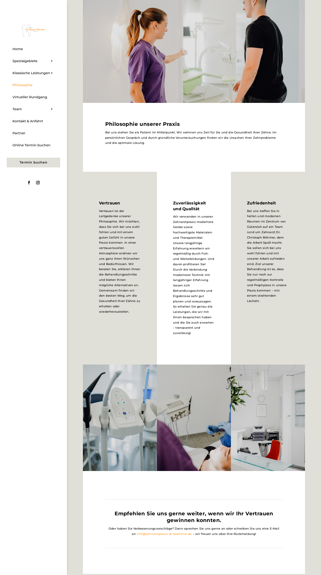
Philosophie (22, 85)
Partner (18, 133)
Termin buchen (33, 162)
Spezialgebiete (24, 61)
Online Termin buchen (31, 145)
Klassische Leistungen (31, 73)
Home (17, 49)
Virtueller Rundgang (29, 97)
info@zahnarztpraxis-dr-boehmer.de (164, 534)
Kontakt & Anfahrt (27, 121)
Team (17, 109)
